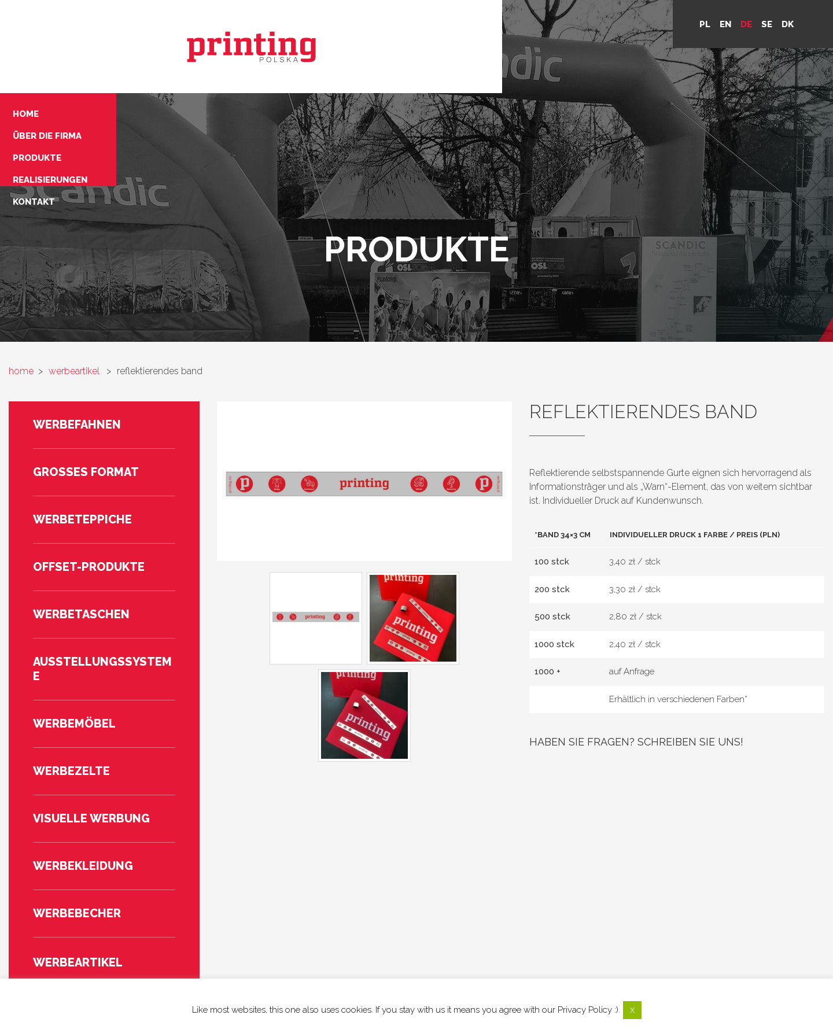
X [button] (632, 1010)
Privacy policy (606, 957)
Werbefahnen (77, 331)
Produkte (236, 46)
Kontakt (233, 75)
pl (704, 24)
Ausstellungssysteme (102, 576)
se (766, 24)
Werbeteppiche (82, 426)
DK (788, 24)
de (746, 24)
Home (225, 17)
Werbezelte (71, 678)
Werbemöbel (74, 630)
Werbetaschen (81, 521)
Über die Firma (246, 32)
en (725, 24)
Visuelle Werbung (91, 725)
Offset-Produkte (89, 474)
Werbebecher (77, 820)
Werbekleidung (83, 773)
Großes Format (86, 379)
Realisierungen (249, 61)
